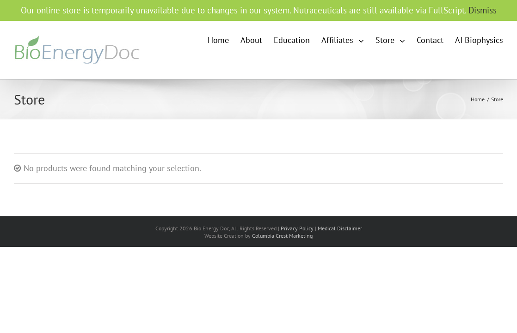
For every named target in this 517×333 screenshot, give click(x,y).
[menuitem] (259, 40)
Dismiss (482, 10)
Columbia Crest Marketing (282, 235)
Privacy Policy (297, 228)
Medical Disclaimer (340, 228)
